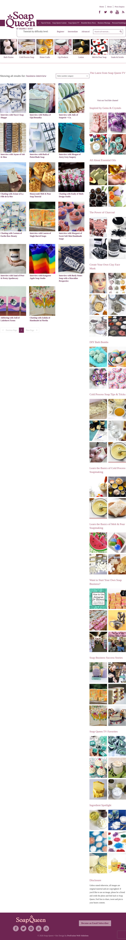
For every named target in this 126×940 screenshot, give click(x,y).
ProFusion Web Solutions (77, 936)
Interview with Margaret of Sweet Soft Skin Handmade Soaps (70, 236)
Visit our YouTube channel (107, 100)
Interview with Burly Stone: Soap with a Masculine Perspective (70, 278)
